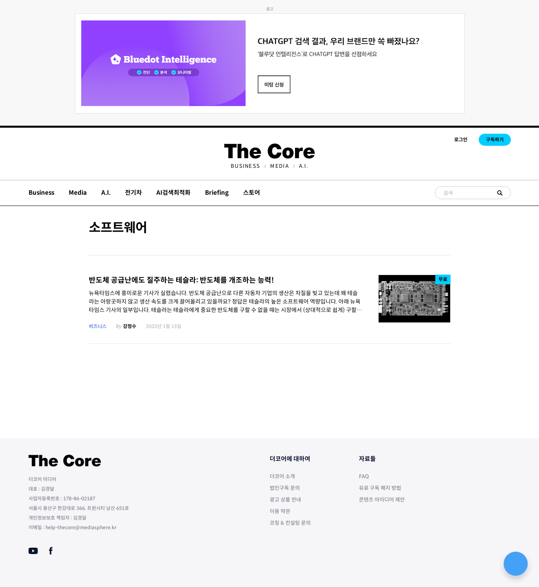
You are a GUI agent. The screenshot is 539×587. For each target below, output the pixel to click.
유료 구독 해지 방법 (380, 488)
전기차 (133, 192)
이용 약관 (280, 511)
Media (279, 166)
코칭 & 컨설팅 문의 (290, 523)
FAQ (364, 476)
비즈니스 (98, 326)
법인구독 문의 (285, 488)
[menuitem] (245, 166)
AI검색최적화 (173, 192)
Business (245, 166)
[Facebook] (51, 551)
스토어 (251, 192)
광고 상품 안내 (285, 499)
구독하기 (495, 140)
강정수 (129, 326)
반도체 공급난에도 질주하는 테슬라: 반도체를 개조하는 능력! (181, 280)
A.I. (303, 166)
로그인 (460, 140)
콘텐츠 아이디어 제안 (382, 499)
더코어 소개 (282, 476)
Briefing (217, 192)
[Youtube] (33, 551)
